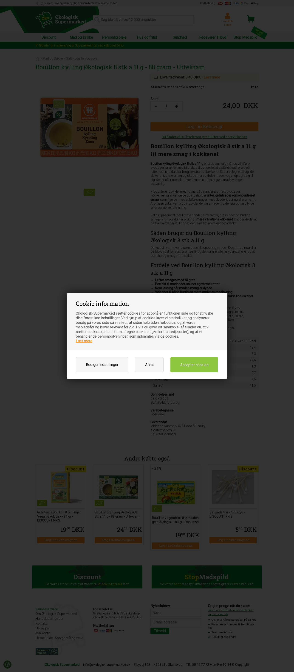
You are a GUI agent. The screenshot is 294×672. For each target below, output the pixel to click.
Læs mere (84, 341)
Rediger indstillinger (102, 364)
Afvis (149, 364)
